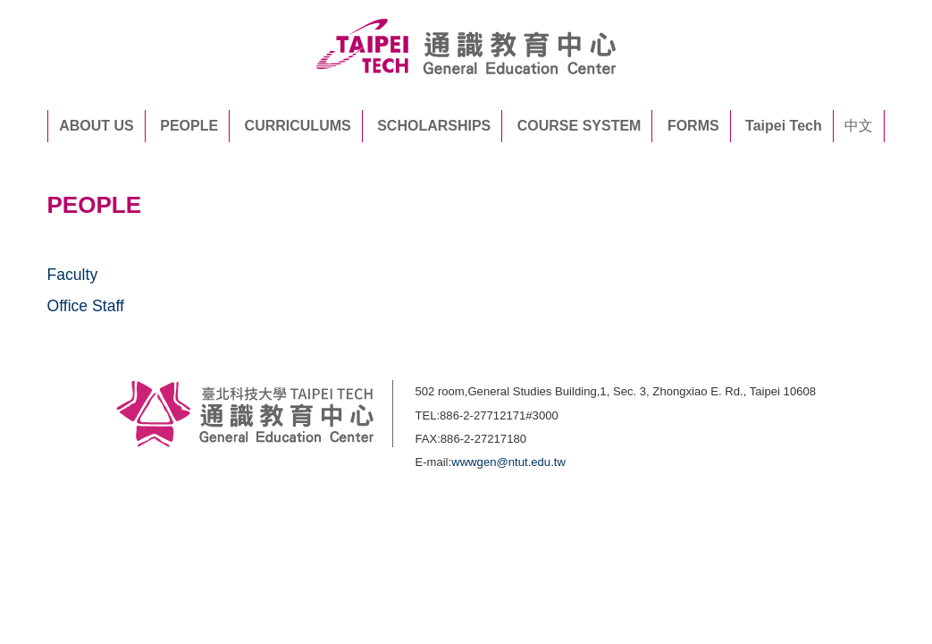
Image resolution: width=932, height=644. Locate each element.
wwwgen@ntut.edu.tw (508, 462)
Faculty (72, 275)
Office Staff (85, 306)
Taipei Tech (783, 125)
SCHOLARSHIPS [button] (434, 125)
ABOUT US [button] (96, 125)
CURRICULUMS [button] (298, 125)
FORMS (693, 125)
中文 (858, 125)
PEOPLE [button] (189, 125)
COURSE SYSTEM (579, 125)
